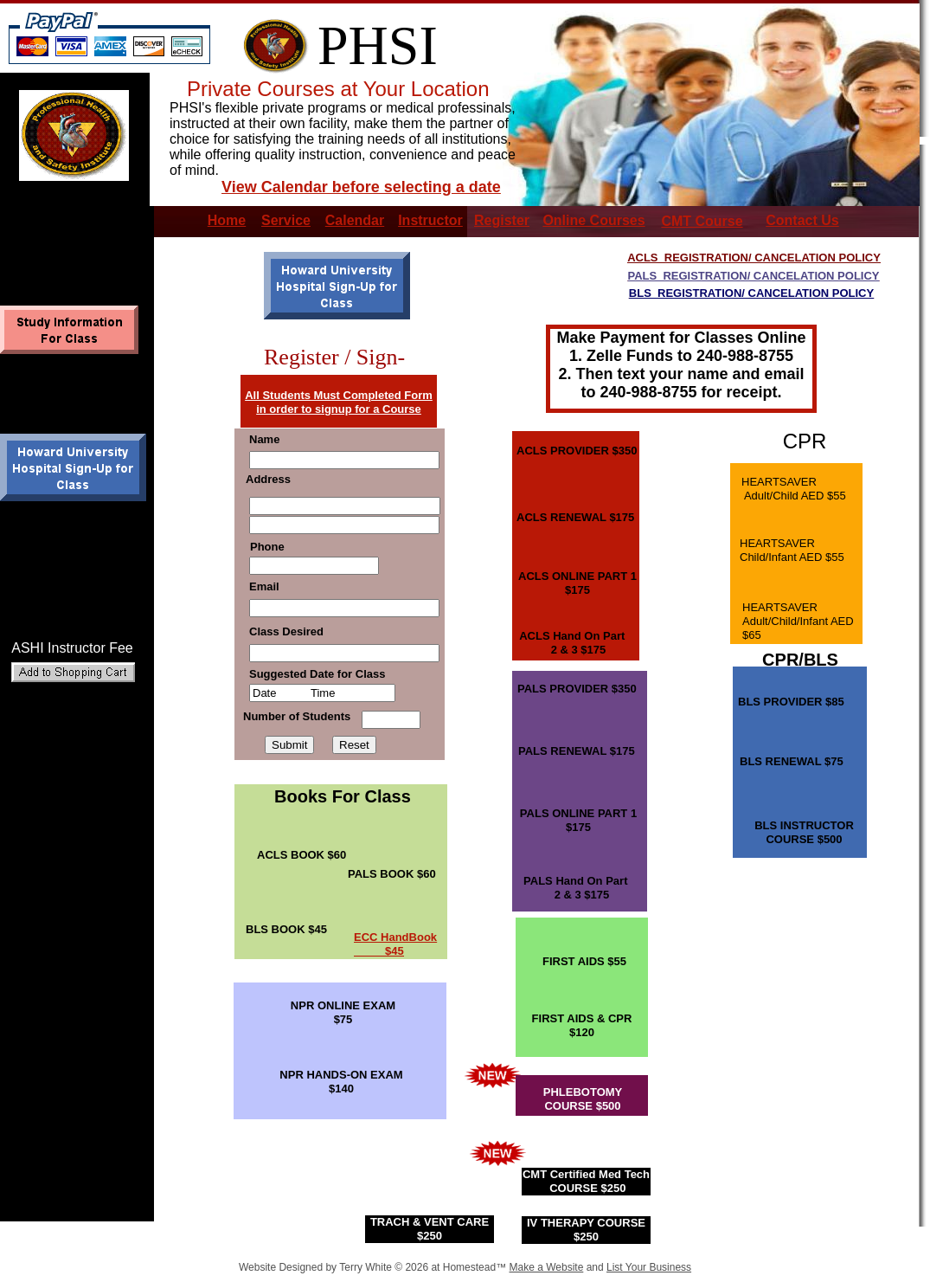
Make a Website (546, 1267)
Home (227, 220)
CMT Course (701, 221)
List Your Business (648, 1267)
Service (286, 220)
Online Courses (593, 220)
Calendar (354, 220)
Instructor (430, 220)
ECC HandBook (395, 937)
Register (501, 220)
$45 (379, 950)
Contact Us (802, 220)
